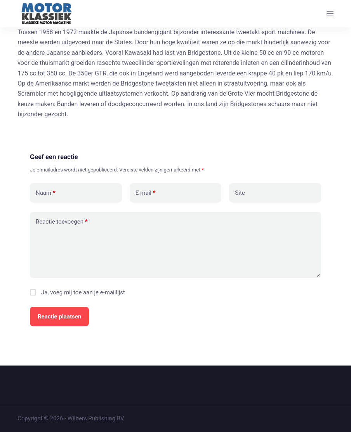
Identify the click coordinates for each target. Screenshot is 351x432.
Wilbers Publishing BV (96, 418)
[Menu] (330, 13)
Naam (46, 193)
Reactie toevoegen (61, 222)
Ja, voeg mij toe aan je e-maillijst (77, 292)
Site (240, 192)
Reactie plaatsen (59, 316)
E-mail (146, 193)
